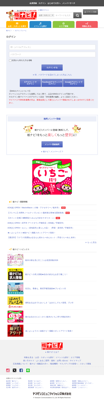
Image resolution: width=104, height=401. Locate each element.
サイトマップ (75, 360)
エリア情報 (63, 25)
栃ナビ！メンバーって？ (52, 151)
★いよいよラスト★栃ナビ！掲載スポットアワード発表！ (32, 233)
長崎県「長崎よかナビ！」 (80, 381)
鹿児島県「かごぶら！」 (36, 387)
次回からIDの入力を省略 (22, 60)
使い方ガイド (28, 360)
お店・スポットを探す (17, 25)
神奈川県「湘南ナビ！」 (58, 385)
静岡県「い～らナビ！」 (80, 385)
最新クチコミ (43, 10)
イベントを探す (40, 25)
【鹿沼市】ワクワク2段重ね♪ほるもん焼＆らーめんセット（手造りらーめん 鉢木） (42, 237)
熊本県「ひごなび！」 (35, 381)
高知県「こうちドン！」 (80, 387)
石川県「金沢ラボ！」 (13, 387)
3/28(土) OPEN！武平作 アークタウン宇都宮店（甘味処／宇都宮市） (36, 223)
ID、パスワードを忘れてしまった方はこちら (52, 75)
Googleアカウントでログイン (73, 83)
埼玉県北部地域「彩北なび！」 (60, 387)
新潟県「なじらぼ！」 (35, 383)
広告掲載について (20, 364)
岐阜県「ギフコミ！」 (57, 383)
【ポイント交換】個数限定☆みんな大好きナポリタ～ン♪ (31, 218)
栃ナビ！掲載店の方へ (39, 364)
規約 (53, 360)
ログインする (52, 68)
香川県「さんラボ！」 (35, 385)
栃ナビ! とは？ (52, 352)
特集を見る (86, 25)
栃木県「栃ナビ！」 (12, 381)
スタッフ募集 (85, 364)
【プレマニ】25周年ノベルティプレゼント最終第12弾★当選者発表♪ (36, 213)
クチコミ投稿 (90, 12)
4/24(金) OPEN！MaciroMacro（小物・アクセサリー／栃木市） (34, 208)
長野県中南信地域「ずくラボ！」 (83, 383)
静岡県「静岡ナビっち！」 (59, 381)
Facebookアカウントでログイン (52, 83)
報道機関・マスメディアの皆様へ (64, 364)
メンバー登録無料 (52, 144)
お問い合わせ (62, 360)
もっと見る (91, 242)
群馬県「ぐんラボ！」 (13, 385)
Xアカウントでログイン (30, 83)
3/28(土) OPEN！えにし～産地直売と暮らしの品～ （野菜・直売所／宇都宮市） (41, 228)
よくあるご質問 (42, 360)
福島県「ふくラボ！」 (13, 383)
